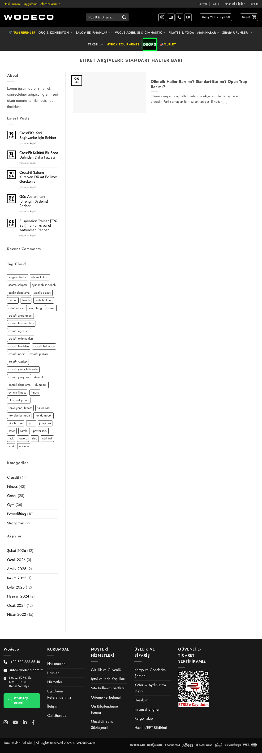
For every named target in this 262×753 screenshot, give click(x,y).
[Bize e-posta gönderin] (171, 17)
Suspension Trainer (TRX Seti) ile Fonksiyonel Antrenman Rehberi (38, 225)
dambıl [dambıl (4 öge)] (38, 377)
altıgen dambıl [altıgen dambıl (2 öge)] (17, 277)
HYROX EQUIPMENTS (123, 44)
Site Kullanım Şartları (107, 688)
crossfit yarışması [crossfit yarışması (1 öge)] (19, 377)
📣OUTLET (168, 44)
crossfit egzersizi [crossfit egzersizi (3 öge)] (19, 331)
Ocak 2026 (16, 560)
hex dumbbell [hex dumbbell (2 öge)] (43, 415)
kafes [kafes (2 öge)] (12, 431)
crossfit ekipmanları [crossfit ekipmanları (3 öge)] (21, 338)
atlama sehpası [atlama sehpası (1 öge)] (18, 285)
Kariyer (202, 3)
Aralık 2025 (16, 568)
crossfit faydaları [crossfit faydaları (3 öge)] (19, 346)
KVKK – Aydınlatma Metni (150, 688)
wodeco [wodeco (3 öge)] (24, 446)
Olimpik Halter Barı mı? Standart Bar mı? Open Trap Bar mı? (199, 84)
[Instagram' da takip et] (162, 17)
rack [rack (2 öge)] (11, 438)
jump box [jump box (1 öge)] (45, 423)
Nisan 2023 (16, 614)
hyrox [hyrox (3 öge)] (31, 423)
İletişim (254, 3)
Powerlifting (16, 514)
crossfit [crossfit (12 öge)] (51, 308)
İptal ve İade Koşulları (108, 679)
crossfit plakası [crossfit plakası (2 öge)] (39, 354)
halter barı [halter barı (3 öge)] (43, 408)
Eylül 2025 (16, 587)
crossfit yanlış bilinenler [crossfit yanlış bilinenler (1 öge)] (23, 369)
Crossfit (13, 477)
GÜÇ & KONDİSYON (55, 32)
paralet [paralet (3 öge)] (24, 431)
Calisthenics (56, 715)
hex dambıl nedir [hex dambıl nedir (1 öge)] (19, 415)
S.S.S (215, 3)
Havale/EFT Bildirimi (150, 727)
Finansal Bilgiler (235, 3)
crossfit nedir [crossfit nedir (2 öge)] (17, 354)
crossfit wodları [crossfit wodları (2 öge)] (18, 361)
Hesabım (141, 700)
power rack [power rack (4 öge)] (40, 431)
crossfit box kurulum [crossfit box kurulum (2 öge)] (21, 323)
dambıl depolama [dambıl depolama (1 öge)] (19, 384)
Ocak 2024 (16, 605)
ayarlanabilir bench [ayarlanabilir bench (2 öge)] (44, 285)
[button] (216, 17)
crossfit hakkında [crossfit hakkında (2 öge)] (44, 346)
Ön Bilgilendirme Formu (104, 709)
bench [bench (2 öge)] (26, 300)
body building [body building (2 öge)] (43, 300)
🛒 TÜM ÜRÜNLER (22, 32)
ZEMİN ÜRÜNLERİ (237, 32)
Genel (12, 495)
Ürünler (53, 673)
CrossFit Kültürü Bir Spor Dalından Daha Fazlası (38, 155)
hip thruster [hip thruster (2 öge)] (16, 423)
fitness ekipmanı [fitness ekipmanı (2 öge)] (19, 400)
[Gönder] (124, 17)
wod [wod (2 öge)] (11, 446)
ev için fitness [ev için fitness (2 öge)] (17, 392)
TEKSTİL (95, 44)
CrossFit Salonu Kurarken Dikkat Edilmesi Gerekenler (38, 177)
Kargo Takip (143, 718)
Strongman (15, 523)
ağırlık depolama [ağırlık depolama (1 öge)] (19, 292)
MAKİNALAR (208, 32)
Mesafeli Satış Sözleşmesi (102, 724)
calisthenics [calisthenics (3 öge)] (16, 308)
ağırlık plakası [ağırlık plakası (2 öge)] (42, 292)
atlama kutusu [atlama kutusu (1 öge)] (39, 277)
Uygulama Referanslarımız (42, 3)
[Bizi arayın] (179, 17)
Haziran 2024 (18, 596)
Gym (10, 504)
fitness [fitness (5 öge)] (35, 392)
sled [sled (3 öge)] (34, 438)
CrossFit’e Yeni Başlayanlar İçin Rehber (37, 135)
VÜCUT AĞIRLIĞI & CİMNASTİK (140, 32)
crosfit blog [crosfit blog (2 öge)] (35, 308)
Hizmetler (54, 682)
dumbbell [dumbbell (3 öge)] (41, 384)
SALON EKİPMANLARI (93, 32)
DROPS (149, 44)
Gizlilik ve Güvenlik (106, 670)
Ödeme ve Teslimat (106, 697)
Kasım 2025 (16, 578)
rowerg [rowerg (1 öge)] (22, 438)
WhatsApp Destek (18, 700)
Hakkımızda (12, 3)
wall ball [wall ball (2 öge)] (47, 438)
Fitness (12, 486)
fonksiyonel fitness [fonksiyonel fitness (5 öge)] (20, 408)
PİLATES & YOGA (181, 32)
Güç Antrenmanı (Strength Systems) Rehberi (33, 201)
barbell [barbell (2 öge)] (13, 300)
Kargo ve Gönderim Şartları (150, 673)
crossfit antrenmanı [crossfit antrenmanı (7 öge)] (20, 315)
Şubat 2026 (16, 550)
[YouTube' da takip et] (188, 17)
